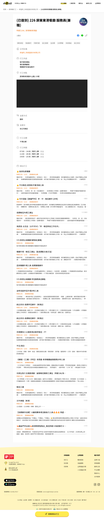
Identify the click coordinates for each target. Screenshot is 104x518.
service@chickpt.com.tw (50, 492)
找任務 (66, 463)
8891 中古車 (77, 500)
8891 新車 (70, 500)
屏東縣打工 (12, 9)
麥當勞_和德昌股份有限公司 (28, 9)
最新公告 (89, 3)
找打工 (66, 460)
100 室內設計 (44, 500)
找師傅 (30, 500)
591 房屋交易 (36, 500)
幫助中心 (97, 473)
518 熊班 (19, 500)
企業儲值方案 (82, 466)
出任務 (25, 500)
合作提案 (97, 477)
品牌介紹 (97, 460)
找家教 (66, 466)
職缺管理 (80, 460)
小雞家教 (72, 3)
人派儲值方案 (82, 470)
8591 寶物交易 (53, 500)
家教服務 (97, 463)
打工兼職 (63, 3)
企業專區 (98, 3)
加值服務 (80, 463)
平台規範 (97, 470)
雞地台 (81, 3)
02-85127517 (14, 492)
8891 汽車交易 (62, 500)
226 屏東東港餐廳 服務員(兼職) (51, 9)
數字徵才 (84, 500)
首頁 (4, 9)
